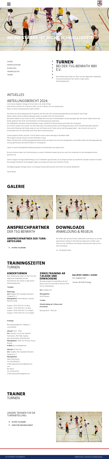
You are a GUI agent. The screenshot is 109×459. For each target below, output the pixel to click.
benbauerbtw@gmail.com (21, 373)
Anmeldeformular (65, 250)
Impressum (79, 457)
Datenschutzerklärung (93, 457)
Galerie (30, 61)
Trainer (30, 75)
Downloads (30, 68)
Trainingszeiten (30, 71)
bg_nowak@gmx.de (19, 345)
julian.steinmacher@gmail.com (22, 364)
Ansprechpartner (30, 65)
